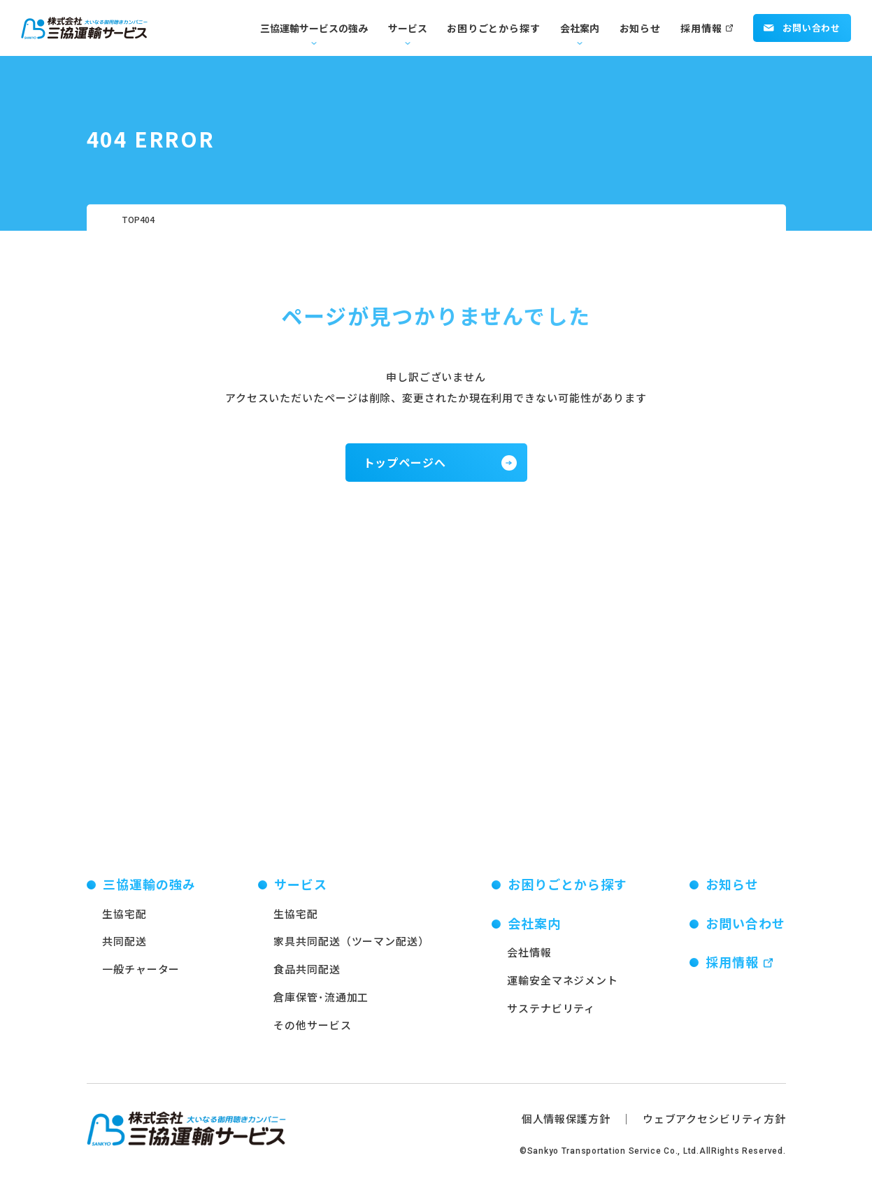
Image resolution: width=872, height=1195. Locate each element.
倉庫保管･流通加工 (321, 1004)
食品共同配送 (306, 976)
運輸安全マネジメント (562, 987)
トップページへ (405, 462)
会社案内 (579, 28)
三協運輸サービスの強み (314, 28)
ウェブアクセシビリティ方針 (714, 1126)
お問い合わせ (802, 27)
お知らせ (640, 28)
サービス (407, 28)
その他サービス (312, 1032)
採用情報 (701, 28)
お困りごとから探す (493, 28)
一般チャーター (141, 976)
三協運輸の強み (149, 891)
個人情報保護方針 (566, 1126)
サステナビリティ (551, 1015)
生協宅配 (124, 921)
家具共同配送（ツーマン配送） (351, 949)
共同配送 (124, 949)
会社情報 (529, 960)
